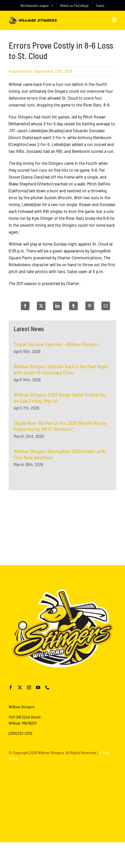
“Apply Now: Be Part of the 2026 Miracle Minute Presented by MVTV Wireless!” (60, 428)
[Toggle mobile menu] (114, 19)
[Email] (105, 305)
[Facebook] (25, 305)
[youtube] (38, 687)
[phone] (47, 687)
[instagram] (29, 687)
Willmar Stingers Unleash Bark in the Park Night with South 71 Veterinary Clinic (61, 372)
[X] (41, 305)
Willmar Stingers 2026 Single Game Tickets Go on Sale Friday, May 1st (60, 400)
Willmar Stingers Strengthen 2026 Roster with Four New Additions (59, 457)
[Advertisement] (62, 527)
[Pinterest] (89, 305)
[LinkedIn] (57, 305)
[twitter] (20, 687)
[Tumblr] (73, 305)
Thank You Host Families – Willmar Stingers (56, 347)
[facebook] (11, 687)
